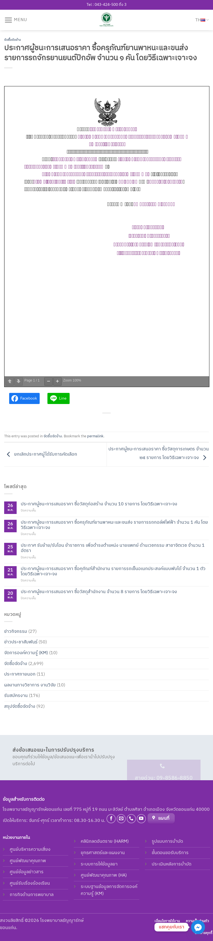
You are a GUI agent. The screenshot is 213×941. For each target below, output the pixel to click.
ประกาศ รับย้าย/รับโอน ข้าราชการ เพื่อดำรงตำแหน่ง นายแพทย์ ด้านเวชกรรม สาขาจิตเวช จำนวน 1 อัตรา (113, 548)
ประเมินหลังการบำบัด (171, 864)
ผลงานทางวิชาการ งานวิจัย (30, 685)
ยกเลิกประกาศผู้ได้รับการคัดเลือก (40, 454)
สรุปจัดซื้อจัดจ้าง (19, 706)
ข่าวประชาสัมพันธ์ (20, 642)
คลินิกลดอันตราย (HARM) (105, 841)
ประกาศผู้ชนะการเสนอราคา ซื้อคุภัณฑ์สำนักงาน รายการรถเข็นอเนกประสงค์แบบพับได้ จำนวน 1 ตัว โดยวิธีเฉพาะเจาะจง (113, 571)
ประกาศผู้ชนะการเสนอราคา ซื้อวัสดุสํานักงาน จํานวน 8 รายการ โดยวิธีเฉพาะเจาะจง (99, 591)
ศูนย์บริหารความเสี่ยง (30, 849)
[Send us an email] (121, 818)
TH (202, 20)
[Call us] (131, 818)
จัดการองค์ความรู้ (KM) (26, 653)
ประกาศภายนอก (20, 674)
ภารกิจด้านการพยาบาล (32, 895)
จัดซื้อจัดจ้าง (12, 39)
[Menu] (15, 20)
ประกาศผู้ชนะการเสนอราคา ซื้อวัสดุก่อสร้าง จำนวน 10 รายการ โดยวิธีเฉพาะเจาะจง (99, 504)
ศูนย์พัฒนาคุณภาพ (28, 861)
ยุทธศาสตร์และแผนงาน (103, 853)
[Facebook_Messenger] (198, 927)
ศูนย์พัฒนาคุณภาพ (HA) (104, 875)
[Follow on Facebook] (111, 818)
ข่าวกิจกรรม (15, 631)
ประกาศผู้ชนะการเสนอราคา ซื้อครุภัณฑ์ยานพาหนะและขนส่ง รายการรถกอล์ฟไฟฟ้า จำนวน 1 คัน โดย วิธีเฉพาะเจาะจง (114, 525)
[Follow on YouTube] (141, 818)
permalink (95, 436)
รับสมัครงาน (16, 695)
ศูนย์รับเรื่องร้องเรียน (30, 883)
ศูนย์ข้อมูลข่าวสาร (27, 872)
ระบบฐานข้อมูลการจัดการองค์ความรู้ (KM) (109, 890)
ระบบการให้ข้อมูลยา (99, 864)
